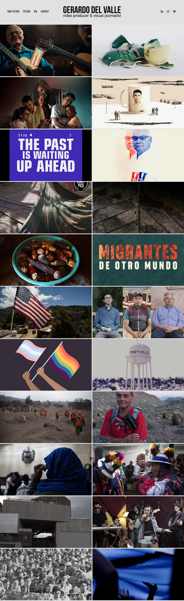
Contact (45, 11)
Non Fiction (13, 11)
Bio (35, 11)
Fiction (26, 11)
